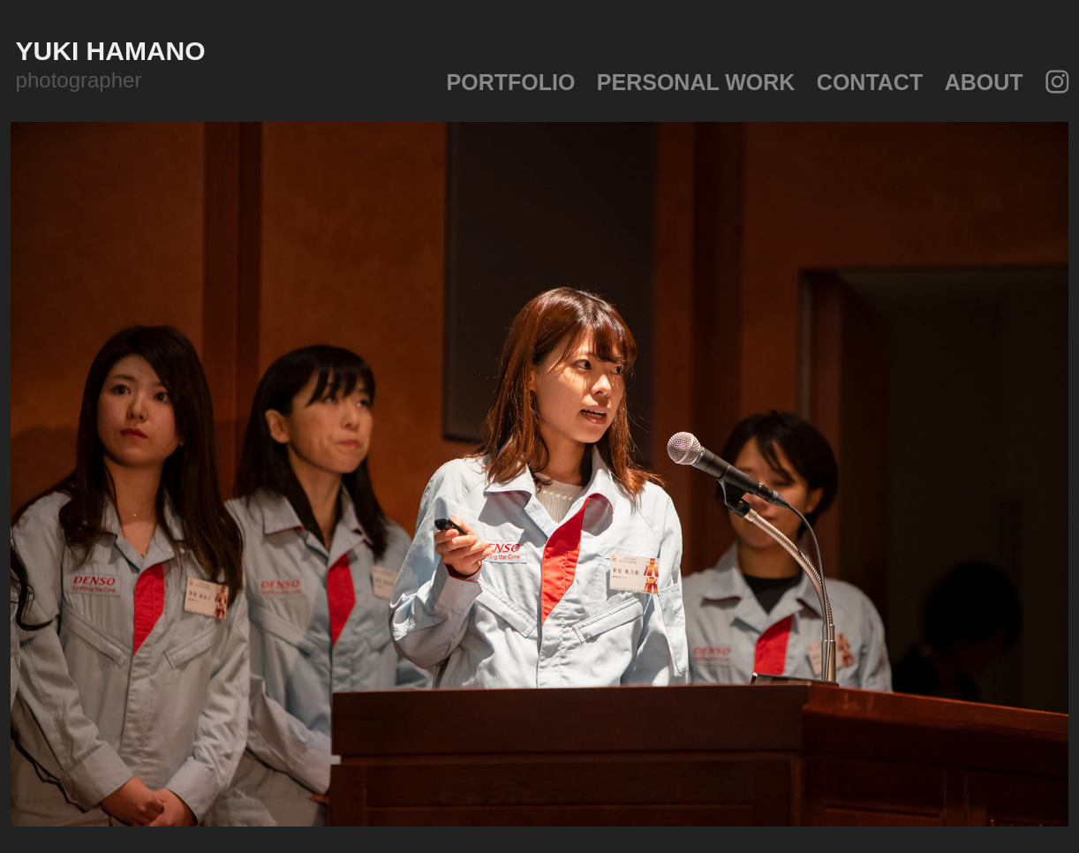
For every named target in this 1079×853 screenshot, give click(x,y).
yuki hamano (114, 50)
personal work (696, 82)
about (984, 82)
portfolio (511, 82)
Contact (870, 82)
